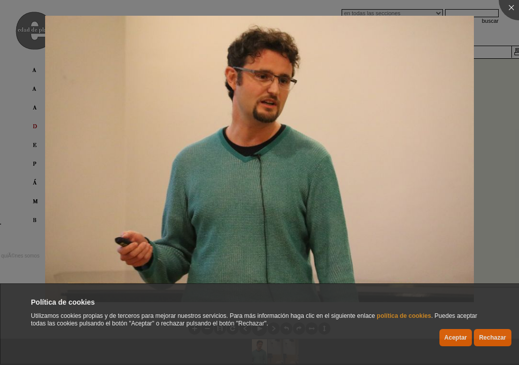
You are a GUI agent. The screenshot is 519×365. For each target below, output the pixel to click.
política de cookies (404, 315)
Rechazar (492, 337)
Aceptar (455, 337)
